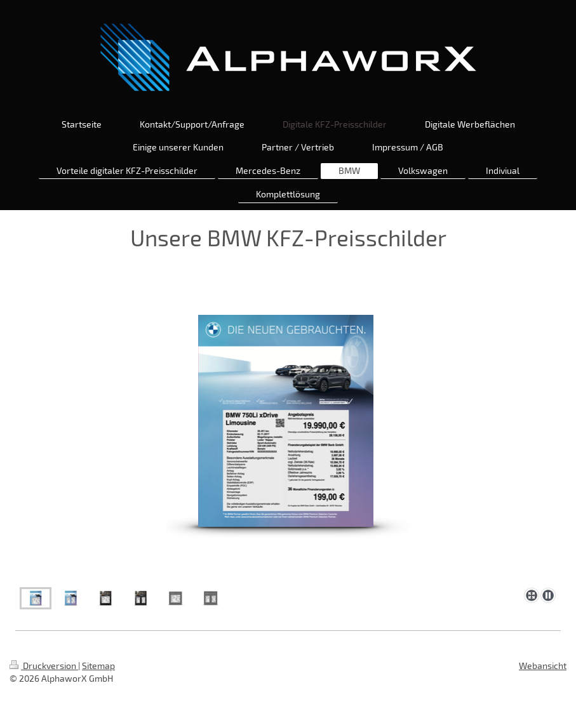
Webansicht (542, 665)
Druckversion (44, 665)
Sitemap (98, 665)
